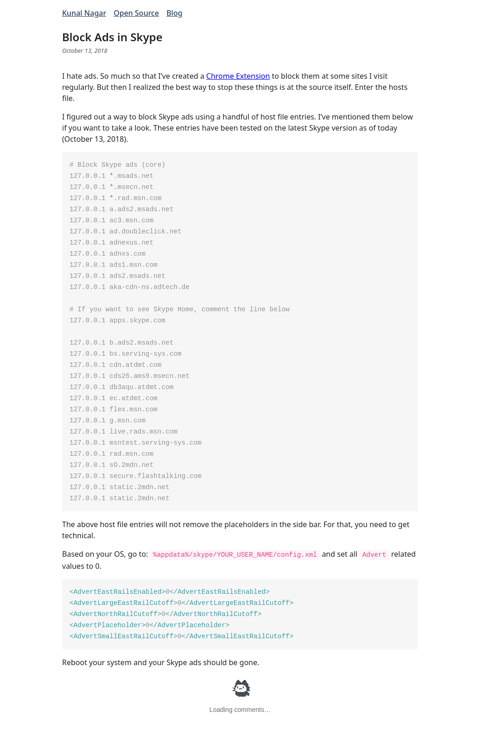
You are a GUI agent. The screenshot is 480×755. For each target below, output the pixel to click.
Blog (174, 13)
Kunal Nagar (84, 13)
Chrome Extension (238, 76)
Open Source (136, 13)
